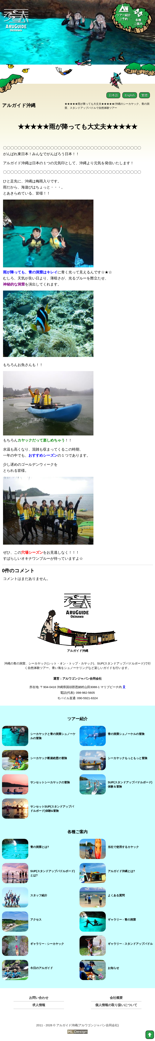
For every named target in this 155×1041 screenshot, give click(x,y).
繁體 (144, 95)
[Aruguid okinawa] (16, 22)
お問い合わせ (38, 997)
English (130, 95)
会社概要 (116, 997)
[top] (150, 1035)
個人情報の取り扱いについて (116, 1004)
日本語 (113, 95)
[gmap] (124, 686)
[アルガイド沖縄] (77, 607)
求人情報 (38, 1004)
